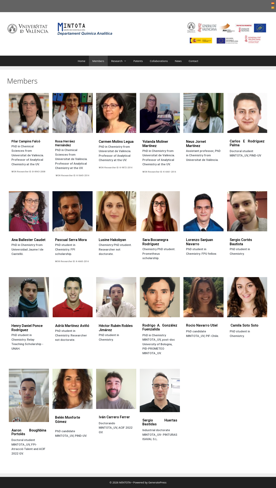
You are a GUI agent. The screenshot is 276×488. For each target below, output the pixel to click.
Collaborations (159, 61)
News (178, 61)
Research (120, 61)
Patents (138, 61)
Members (98, 61)
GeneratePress (157, 482)
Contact (193, 61)
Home (81, 61)
